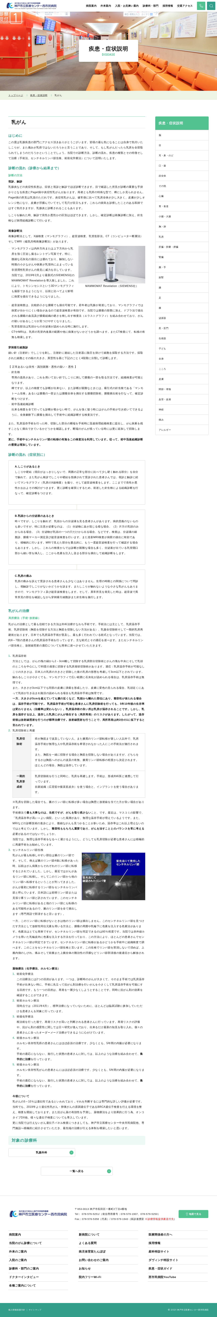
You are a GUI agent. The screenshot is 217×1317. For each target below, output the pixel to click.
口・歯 (162, 165)
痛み (161, 419)
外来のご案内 (18, 1251)
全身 (161, 358)
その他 (162, 186)
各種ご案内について (22, 1285)
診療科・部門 (151, 5)
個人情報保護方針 (16, 1310)
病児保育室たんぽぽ (92, 1251)
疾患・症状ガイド (160, 1268)
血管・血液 (165, 399)
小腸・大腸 (165, 216)
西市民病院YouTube (162, 1277)
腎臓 (161, 257)
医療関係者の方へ (160, 1234)
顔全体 (162, 175)
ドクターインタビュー (24, 1277)
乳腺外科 (41, 1152)
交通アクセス (185, 5)
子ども (162, 348)
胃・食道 (164, 206)
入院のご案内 (18, 1260)
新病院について (89, 1234)
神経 (161, 409)
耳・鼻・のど (166, 155)
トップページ (15, 95)
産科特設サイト (159, 1251)
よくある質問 (88, 1243)
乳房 (161, 236)
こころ (162, 369)
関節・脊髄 (165, 389)
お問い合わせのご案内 (94, 1260)
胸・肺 (162, 226)
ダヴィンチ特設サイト (163, 1260)
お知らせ (85, 1268)
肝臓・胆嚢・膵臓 (168, 247)
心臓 (161, 196)
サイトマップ (35, 1310)
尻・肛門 (164, 328)
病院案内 (91, 5)
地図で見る (193, 1214)
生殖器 (162, 338)
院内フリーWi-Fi (90, 1277)
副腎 (161, 277)
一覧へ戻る (77, 1171)
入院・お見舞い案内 (127, 5)
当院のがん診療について (25, 1243)
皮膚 (161, 379)
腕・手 (162, 267)
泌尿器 (162, 318)
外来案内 (105, 5)
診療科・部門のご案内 (24, 1268)
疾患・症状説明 (38, 95)
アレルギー (165, 430)
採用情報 (168, 5)
